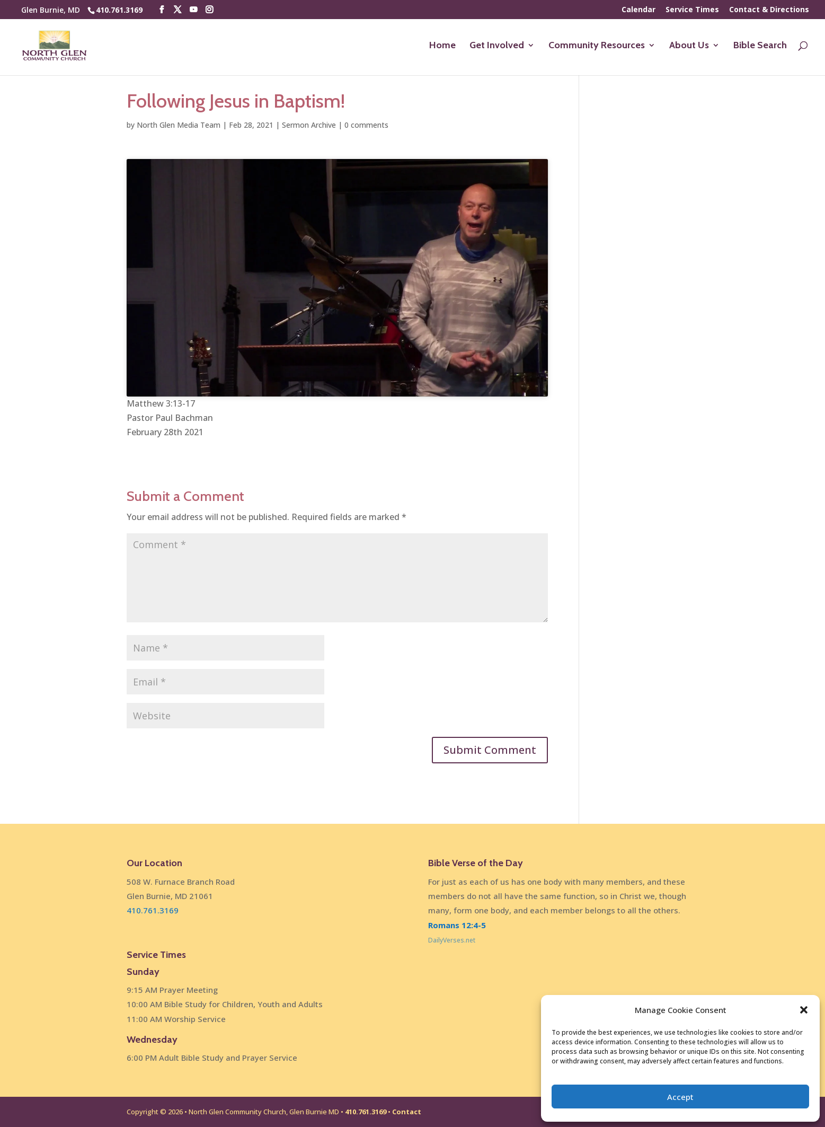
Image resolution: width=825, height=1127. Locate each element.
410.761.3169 (119, 10)
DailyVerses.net (451, 940)
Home (442, 47)
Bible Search (760, 47)
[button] (804, 1010)
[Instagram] (209, 10)
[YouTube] (193, 10)
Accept (680, 1096)
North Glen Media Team (178, 125)
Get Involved (496, 47)
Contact (406, 1111)
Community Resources (596, 47)
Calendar (638, 10)
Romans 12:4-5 (457, 925)
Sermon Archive (309, 125)
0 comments (366, 125)
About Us (689, 47)
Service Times (692, 10)
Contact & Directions (769, 10)
